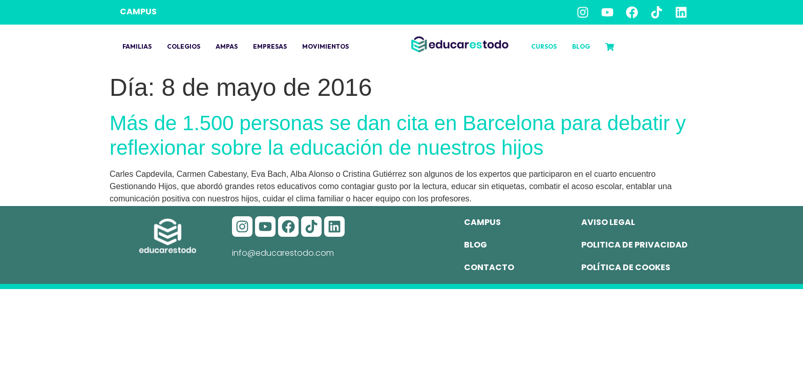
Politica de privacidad (634, 245)
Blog (581, 46)
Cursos (544, 46)
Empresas (270, 46)
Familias (137, 46)
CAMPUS (138, 11)
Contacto (489, 267)
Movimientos (325, 46)
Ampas (227, 46)
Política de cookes (625, 267)
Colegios (183, 46)
